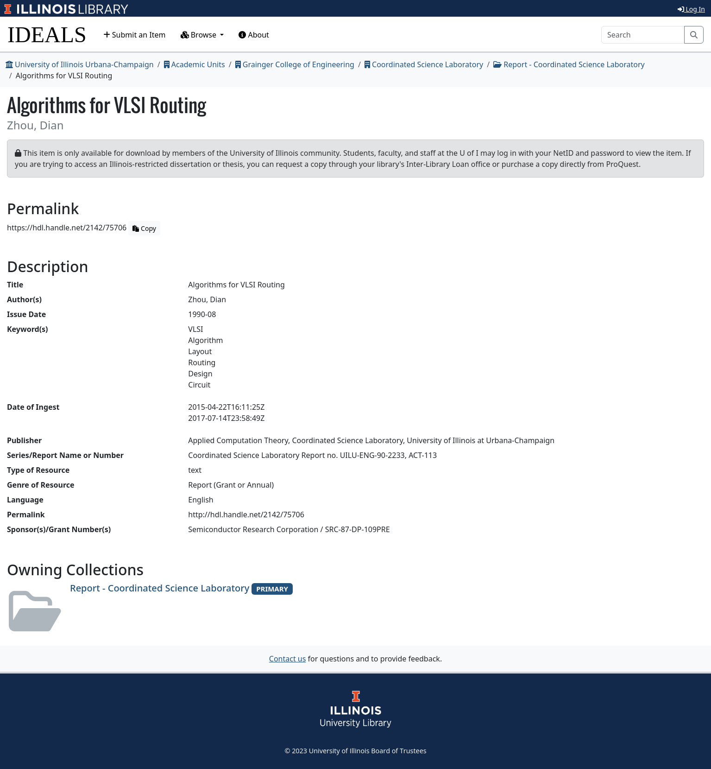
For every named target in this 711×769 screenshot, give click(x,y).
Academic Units (194, 64)
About (254, 35)
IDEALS (47, 34)
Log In (691, 9)
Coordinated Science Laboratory (424, 64)
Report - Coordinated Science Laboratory (569, 64)
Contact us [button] (287, 659)
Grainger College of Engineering (294, 64)
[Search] (643, 35)
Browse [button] (200, 35)
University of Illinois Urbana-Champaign (80, 64)
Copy (144, 228)
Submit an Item (134, 35)
